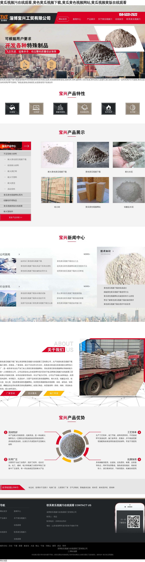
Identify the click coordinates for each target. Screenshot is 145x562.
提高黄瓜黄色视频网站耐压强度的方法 (72, 266)
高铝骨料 (11, 189)
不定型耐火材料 (10, 154)
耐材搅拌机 (103, 487)
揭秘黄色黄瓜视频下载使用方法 (116, 292)
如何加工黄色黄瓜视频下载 (31, 261)
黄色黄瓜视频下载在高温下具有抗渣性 (36, 266)
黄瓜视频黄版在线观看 (13, 206)
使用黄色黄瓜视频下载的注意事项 (70, 271)
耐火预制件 (8, 211)
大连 (32, 546)
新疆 (20, 546)
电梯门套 (52, 487)
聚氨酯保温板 (85, 487)
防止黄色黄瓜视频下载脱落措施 (69, 293)
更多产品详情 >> (15, 217)
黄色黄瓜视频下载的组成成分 (115, 288)
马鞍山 (48, 546)
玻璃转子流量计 (41, 487)
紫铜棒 (111, 487)
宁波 (42, 546)
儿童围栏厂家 (63, 487)
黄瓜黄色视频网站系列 (13, 195)
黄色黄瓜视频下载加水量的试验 (33, 293)
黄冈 (54, 546)
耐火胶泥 (11, 183)
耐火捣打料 (12, 171)
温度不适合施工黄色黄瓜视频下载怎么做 (36, 303)
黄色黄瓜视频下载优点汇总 (67, 261)
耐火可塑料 (12, 177)
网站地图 (73, 551)
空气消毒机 (74, 487)
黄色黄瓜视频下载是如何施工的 (69, 303)
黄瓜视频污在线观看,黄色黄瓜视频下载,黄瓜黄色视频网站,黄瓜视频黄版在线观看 (63, 3)
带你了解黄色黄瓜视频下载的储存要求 (119, 300)
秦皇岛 (26, 546)
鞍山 (37, 546)
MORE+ (86, 254)
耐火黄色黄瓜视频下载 (17, 159)
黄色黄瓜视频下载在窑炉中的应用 (117, 304)
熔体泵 (94, 487)
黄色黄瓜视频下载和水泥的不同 (33, 298)
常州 (64, 546)
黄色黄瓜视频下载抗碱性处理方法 (34, 271)
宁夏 (15, 546)
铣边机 (31, 487)
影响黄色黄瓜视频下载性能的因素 (70, 298)
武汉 (59, 546)
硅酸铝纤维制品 (10, 200)
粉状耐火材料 (13, 165)
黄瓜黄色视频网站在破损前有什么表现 (119, 296)
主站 (10, 546)
